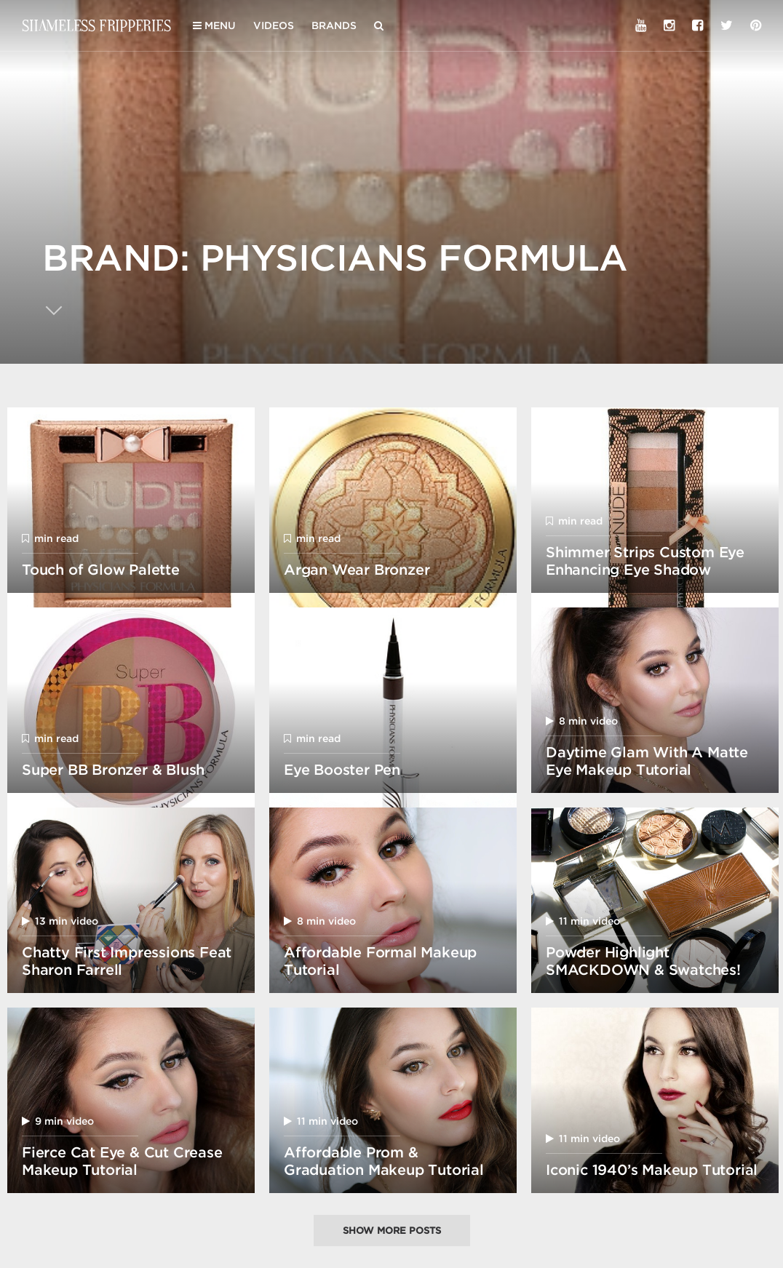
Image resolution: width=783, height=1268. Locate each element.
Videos (273, 25)
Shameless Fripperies (96, 25)
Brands (334, 25)
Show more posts (392, 1230)
